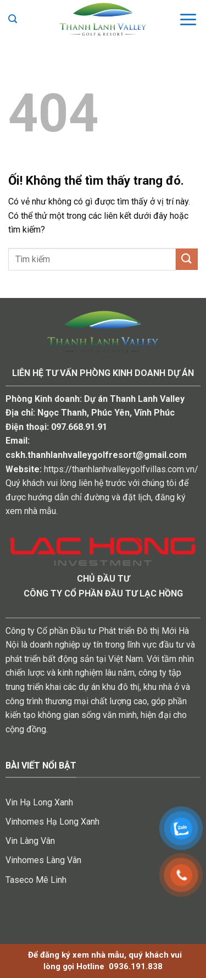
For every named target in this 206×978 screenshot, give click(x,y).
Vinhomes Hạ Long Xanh (52, 821)
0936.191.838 (136, 966)
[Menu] (188, 19)
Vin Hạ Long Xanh (39, 802)
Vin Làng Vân (30, 841)
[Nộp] (187, 259)
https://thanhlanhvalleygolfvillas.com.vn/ (121, 469)
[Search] (12, 19)
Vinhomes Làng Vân (43, 860)
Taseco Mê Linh (35, 880)
